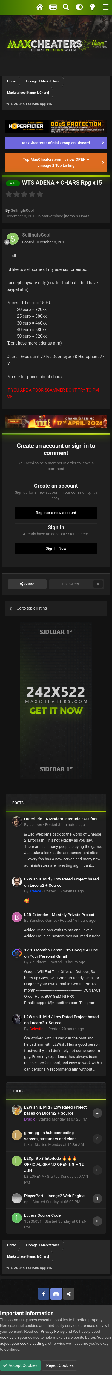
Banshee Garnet (43, 920)
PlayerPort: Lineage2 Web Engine (54, 1195)
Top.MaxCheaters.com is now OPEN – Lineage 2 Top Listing (56, 162)
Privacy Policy (53, 1331)
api (27, 1202)
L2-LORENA (34, 1176)
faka (28, 1144)
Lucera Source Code (42, 1215)
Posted (44, 242)
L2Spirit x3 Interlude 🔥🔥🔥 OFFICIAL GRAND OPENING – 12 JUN (54, 1164)
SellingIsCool (22, 210)
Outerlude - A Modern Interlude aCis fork (61, 818)
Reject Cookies (59, 1365)
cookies (6, 1337)
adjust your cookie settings (23, 1343)
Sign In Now (56, 548)
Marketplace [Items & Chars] (66, 216)
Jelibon (35, 824)
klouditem (37, 962)
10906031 (33, 1221)
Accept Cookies (20, 1365)
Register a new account (56, 512)
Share (27, 584)
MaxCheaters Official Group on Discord (56, 143)
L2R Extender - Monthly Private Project (59, 914)
